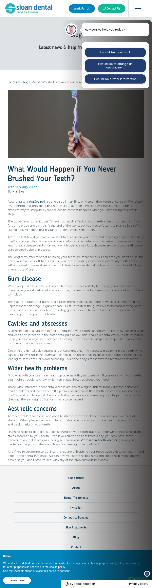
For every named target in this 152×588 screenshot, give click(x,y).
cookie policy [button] (57, 567)
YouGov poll (37, 201)
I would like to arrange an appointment (115, 65)
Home (12, 82)
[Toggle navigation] (138, 8)
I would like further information (115, 79)
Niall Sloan (19, 191)
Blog (24, 82)
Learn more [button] (17, 580)
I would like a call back (115, 52)
